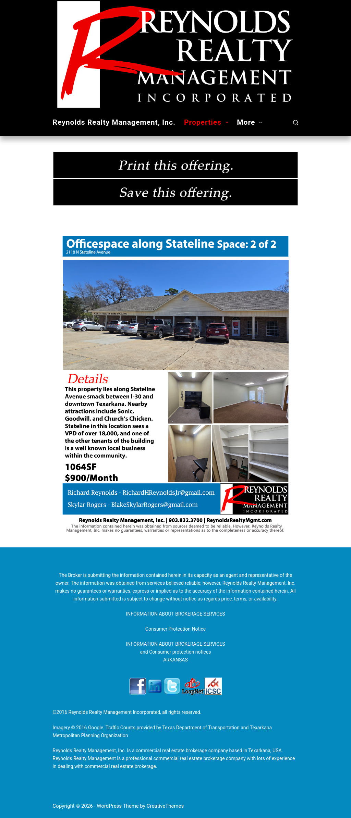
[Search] (295, 122)
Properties (207, 122)
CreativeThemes (165, 806)
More (251, 122)
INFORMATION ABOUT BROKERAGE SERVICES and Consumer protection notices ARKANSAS (175, 651)
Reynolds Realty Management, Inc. (114, 122)
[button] (227, 123)
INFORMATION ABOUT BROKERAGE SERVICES (175, 614)
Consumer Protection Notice (175, 629)
